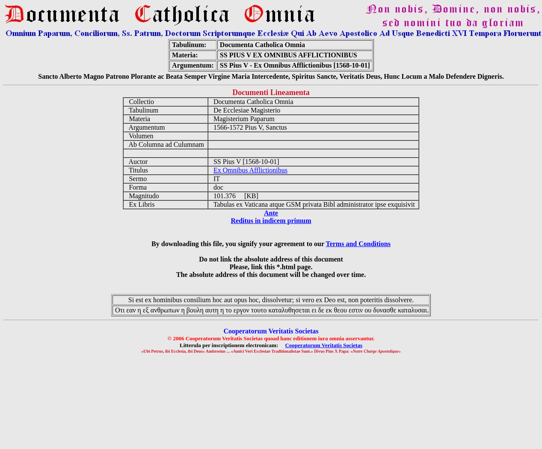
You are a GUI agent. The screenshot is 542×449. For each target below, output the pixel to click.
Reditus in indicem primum (271, 220)
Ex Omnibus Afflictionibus (250, 170)
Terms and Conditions (358, 243)
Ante (271, 213)
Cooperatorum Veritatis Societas (323, 345)
